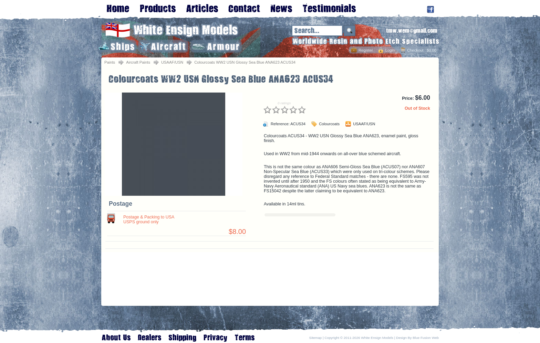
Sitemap (315, 338)
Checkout (415, 50)
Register (366, 50)
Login (390, 50)
